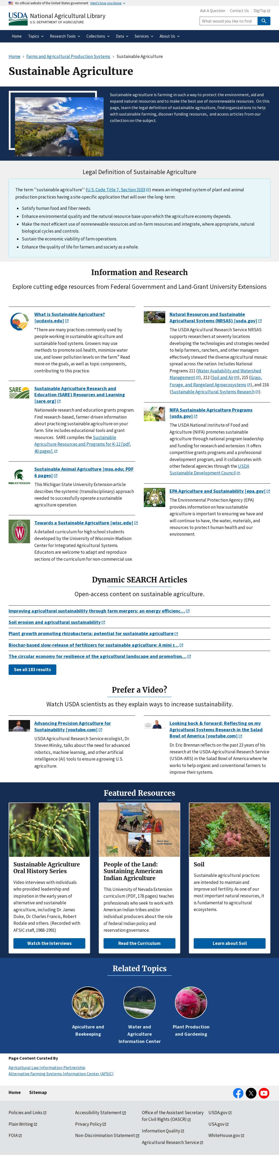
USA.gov (216, 1124)
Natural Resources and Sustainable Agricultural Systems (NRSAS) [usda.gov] (213, 317)
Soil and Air (222, 377)
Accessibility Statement (98, 1113)
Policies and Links (25, 1113)
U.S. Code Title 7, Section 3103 (116, 190)
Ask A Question (212, 10)
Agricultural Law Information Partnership (47, 1067)
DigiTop (260, 10)
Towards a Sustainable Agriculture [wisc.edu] (83, 523)
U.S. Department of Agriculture (57, 22)
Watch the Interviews (49, 943)
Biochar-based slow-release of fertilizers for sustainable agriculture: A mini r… (94, 645)
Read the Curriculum (139, 943)
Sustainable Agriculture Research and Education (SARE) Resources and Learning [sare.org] (79, 394)
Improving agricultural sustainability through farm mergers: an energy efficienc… (97, 611)
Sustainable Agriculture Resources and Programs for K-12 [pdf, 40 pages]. (82, 444)
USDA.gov (217, 1113)
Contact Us (239, 10)
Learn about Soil (230, 943)
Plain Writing (21, 1124)
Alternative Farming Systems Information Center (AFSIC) (61, 1073)
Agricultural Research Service (170, 1142)
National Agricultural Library (67, 16)
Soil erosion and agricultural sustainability (55, 622)
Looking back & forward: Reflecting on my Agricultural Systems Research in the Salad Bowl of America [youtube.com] (216, 729)
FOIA (13, 1135)
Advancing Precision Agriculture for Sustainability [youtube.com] (72, 726)
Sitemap (38, 1092)
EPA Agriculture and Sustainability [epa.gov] (218, 491)
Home (15, 1092)
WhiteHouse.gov (224, 1135)
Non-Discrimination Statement (105, 1135)
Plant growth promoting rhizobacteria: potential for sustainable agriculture (91, 633)
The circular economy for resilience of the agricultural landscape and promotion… (97, 656)
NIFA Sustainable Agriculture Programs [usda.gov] (211, 413)
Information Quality (161, 1131)
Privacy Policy (88, 1124)
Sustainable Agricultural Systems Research (213, 392)
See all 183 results (32, 669)
